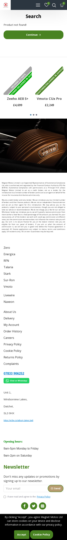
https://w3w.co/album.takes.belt (18, 420)
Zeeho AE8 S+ (17, 99)
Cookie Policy (41, 534)
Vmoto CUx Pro (49, 99)
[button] (30, 115)
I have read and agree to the (27, 496)
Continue (32, 34)
